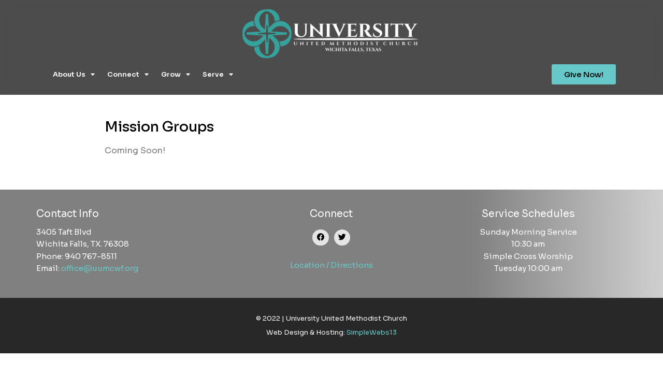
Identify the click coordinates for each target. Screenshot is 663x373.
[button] (320, 237)
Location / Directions (331, 265)
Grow (175, 74)
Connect (128, 74)
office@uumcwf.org (99, 268)
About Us (74, 74)
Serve (218, 74)
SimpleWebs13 (372, 332)
